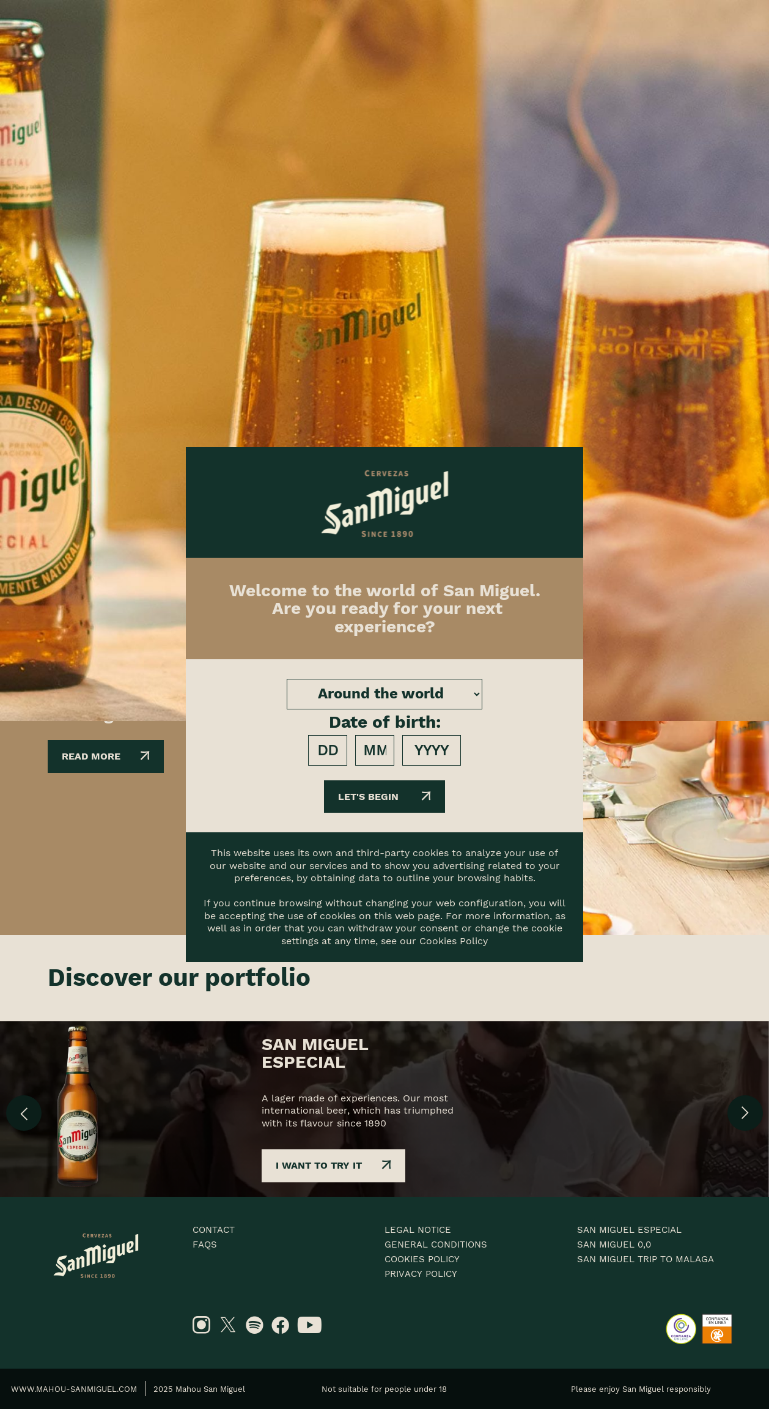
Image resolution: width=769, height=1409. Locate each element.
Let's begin (384, 796)
